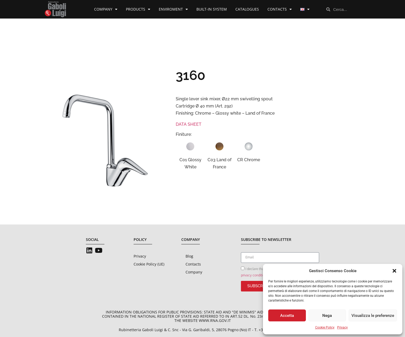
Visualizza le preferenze (372, 315)
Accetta (287, 315)
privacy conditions (254, 275)
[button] (394, 270)
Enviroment (173, 9)
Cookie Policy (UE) (149, 264)
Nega (327, 315)
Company (105, 9)
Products (138, 9)
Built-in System (211, 9)
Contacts (279, 9)
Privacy (342, 327)
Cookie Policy (324, 327)
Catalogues (247, 9)
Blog (189, 256)
